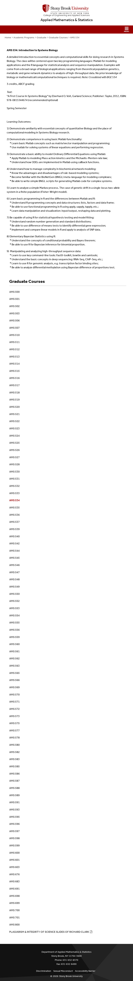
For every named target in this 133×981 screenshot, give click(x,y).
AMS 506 (14, 320)
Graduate (41, 37)
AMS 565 (14, 673)
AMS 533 (14, 493)
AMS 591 (14, 802)
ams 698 (14, 896)
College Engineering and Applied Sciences (66, 15)
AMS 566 (14, 680)
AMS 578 (14, 737)
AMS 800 (14, 924)
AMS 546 (14, 565)
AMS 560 (14, 644)
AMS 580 (14, 744)
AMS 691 (14, 888)
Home (8, 37)
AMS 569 (14, 687)
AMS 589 (14, 795)
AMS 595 (14, 816)
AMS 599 (14, 845)
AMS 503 (14, 313)
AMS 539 (14, 529)
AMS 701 (14, 917)
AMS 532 (14, 486)
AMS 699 (14, 903)
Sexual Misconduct (63, 971)
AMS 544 (14, 550)
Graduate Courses (58, 37)
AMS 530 (14, 471)
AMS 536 (14, 514)
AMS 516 (14, 378)
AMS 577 (14, 730)
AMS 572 (14, 708)
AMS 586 (14, 773)
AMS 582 (14, 752)
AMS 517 (14, 385)
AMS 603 (14, 867)
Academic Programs (23, 37)
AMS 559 (14, 637)
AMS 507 (14, 327)
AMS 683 (14, 881)
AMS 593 (14, 809)
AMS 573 (14, 716)
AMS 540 (14, 536)
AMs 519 (14, 399)
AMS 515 (14, 371)
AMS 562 (14, 658)
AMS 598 (14, 838)
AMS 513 (14, 356)
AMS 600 (14, 852)
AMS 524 (14, 435)
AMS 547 (14, 572)
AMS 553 (14, 608)
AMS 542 (14, 543)
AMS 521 (14, 414)
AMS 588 (14, 788)
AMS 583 (14, 759)
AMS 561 (14, 651)
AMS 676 (14, 874)
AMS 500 (14, 291)
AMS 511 (14, 342)
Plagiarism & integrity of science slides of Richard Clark (49, 931)
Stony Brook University (71, 976)
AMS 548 (14, 579)
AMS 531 (14, 478)
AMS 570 (14, 694)
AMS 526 (14, 450)
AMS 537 (14, 521)
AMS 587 (14, 780)
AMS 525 (14, 442)
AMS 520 (14, 406)
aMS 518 (14, 392)
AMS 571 (14, 701)
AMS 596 (14, 824)
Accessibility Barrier (85, 971)
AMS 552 (14, 601)
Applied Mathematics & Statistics (67, 20)
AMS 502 (14, 306)
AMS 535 (14, 507)
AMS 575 (14, 723)
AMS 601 (14, 859)
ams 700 (14, 910)
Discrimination (43, 971)
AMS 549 (14, 586)
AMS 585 (14, 766)
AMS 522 (14, 421)
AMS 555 (14, 622)
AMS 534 (74, 37)
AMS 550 (14, 593)
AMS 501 (14, 299)
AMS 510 (14, 335)
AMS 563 (14, 665)
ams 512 (14, 349)
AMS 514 (14, 363)
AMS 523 (14, 428)
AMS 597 (14, 831)
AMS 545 (14, 557)
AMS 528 (14, 464)
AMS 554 (14, 615)
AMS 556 (14, 629)
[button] (66, 29)
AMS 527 (14, 457)
